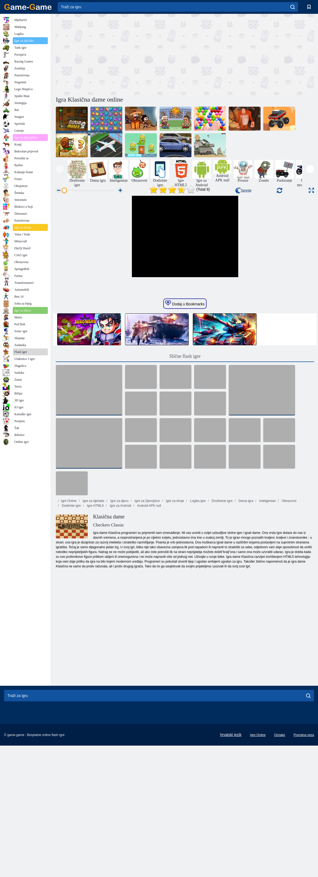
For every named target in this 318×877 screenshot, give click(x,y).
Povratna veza (304, 851)
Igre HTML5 (95, 622)
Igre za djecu (118, 617)
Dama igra (245, 617)
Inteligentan (267, 617)
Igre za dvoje (174, 617)
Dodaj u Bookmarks (184, 419)
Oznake (279, 851)
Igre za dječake (93, 617)
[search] (292, 7)
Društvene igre (221, 617)
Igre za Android (120, 622)
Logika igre (197, 617)
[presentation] (60, 169)
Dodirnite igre (71, 622)
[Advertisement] (120, 54)
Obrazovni (288, 617)
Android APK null (148, 622)
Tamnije (243, 190)
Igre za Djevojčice (147, 617)
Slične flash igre (184, 472)
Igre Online (69, 617)
